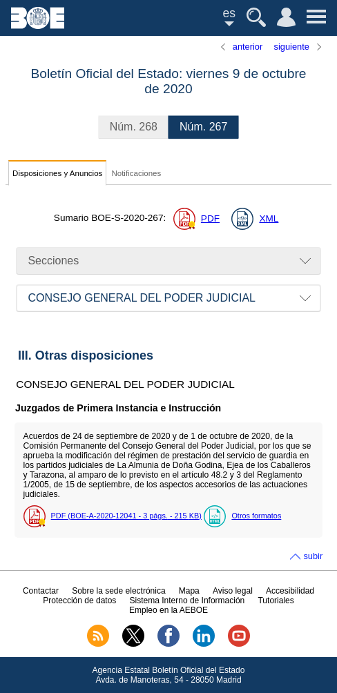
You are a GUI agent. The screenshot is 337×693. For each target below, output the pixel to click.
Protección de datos (79, 600)
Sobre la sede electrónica (118, 591)
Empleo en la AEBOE (168, 610)
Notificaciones (136, 173)
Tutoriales (275, 600)
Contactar (41, 591)
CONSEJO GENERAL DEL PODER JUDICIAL (142, 298)
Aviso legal (233, 591)
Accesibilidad (290, 591)
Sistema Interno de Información (187, 600)
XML (268, 218)
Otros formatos (256, 515)
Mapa (189, 591)
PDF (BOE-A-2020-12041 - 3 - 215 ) (126, 515)
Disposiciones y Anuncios (57, 173)
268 (133, 127)
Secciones (53, 260)
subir (312, 556)
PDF (210, 218)
